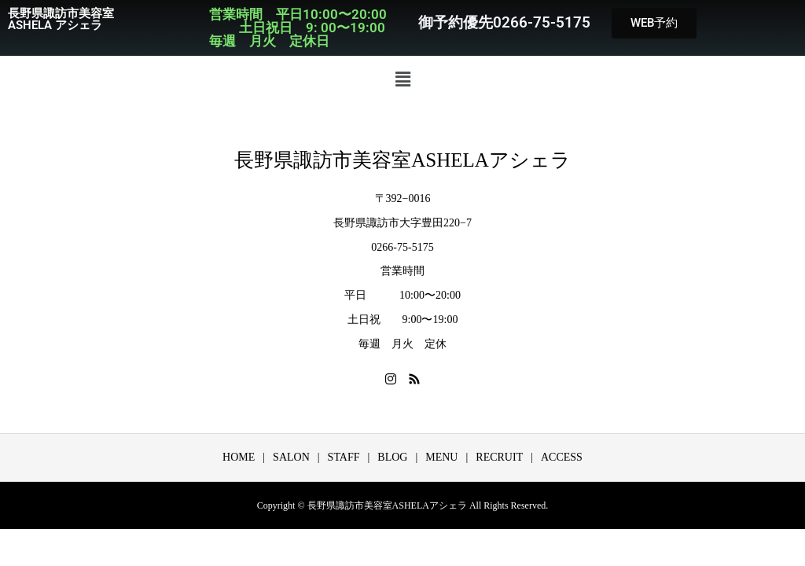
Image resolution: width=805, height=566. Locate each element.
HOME (238, 457)
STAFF (344, 457)
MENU (441, 457)
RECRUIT (499, 457)
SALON (291, 457)
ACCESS (562, 457)
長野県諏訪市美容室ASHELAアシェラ (402, 160)
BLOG (392, 457)
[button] (402, 79)
